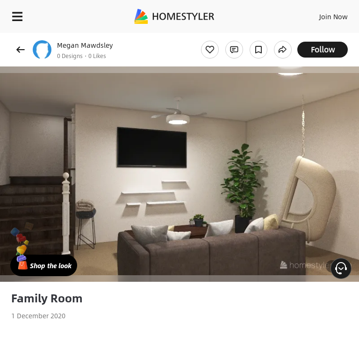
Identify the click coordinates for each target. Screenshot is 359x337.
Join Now (333, 16)
